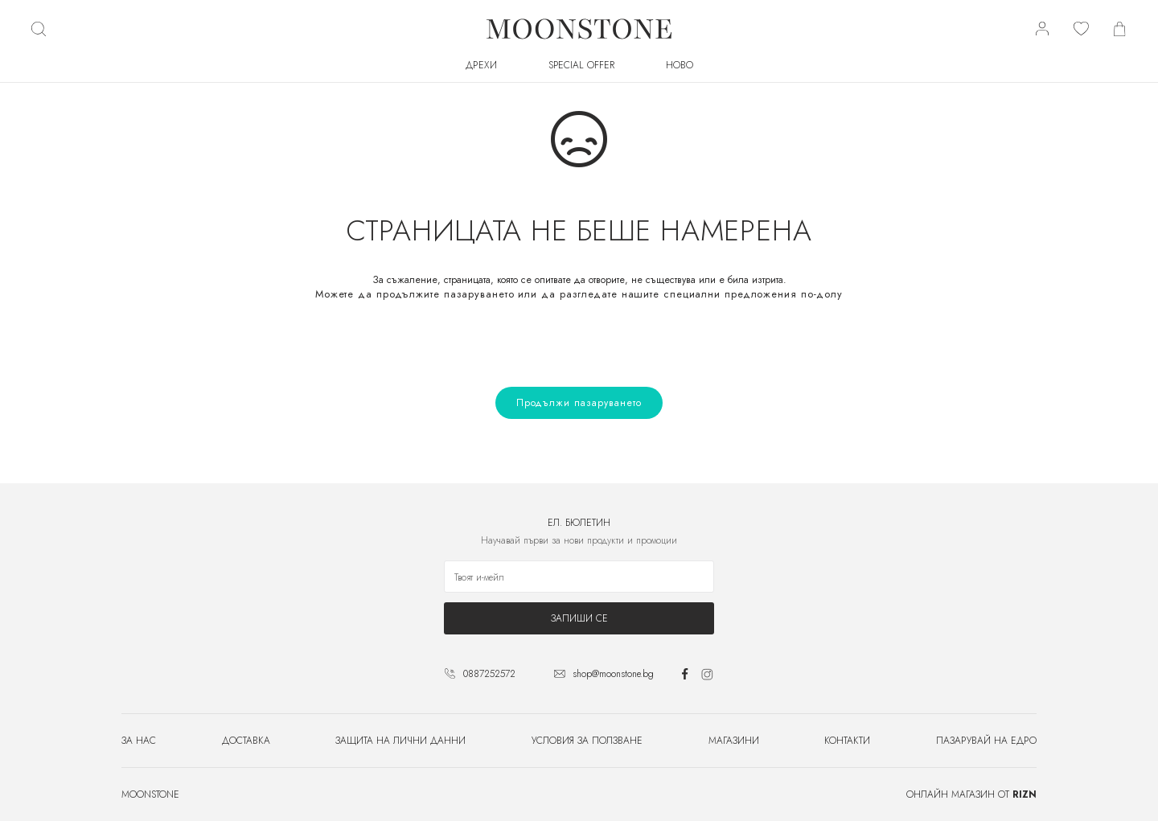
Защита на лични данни (400, 740)
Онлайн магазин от (971, 794)
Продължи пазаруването (579, 403)
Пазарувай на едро (986, 740)
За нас (138, 740)
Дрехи (481, 65)
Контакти (847, 740)
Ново (679, 65)
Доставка (246, 740)
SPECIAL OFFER (581, 65)
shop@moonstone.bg (613, 674)
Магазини (733, 740)
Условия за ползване (587, 740)
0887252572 (489, 674)
